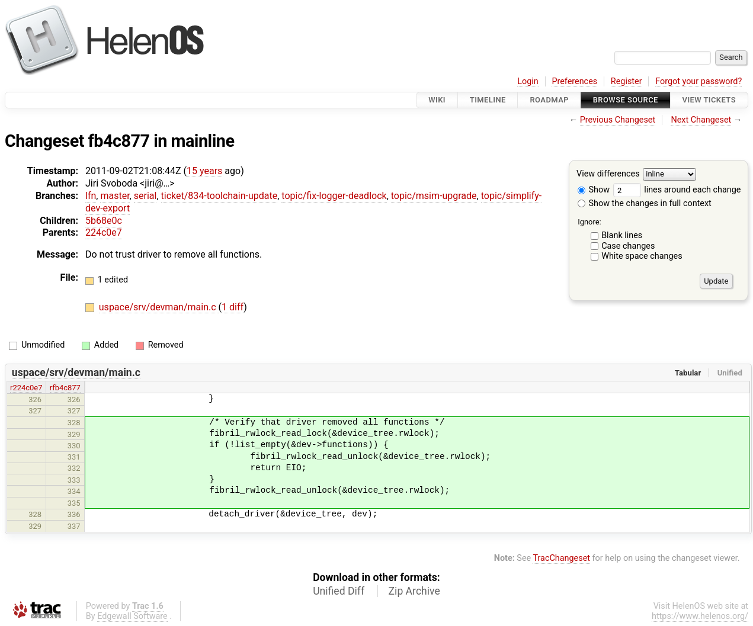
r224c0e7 (26, 387)
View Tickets (709, 99)
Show (594, 190)
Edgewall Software (132, 616)
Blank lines (621, 235)
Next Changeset (701, 120)
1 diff (232, 307)
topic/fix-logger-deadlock (333, 195)
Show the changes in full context (645, 203)
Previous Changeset (618, 120)
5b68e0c (103, 220)
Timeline (488, 99)
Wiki (437, 99)
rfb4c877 (65, 387)
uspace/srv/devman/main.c (159, 307)
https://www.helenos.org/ (700, 616)
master (114, 195)
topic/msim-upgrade (434, 195)
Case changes (628, 246)
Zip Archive (414, 591)
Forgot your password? (698, 81)
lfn (90, 195)
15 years (204, 170)
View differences (608, 174)
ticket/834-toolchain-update (219, 195)
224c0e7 (103, 232)
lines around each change (677, 190)
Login (528, 81)
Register (626, 81)
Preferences (574, 81)
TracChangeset (561, 558)
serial (145, 195)
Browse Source (625, 99)
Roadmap (549, 99)
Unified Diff (338, 591)
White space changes (641, 256)
